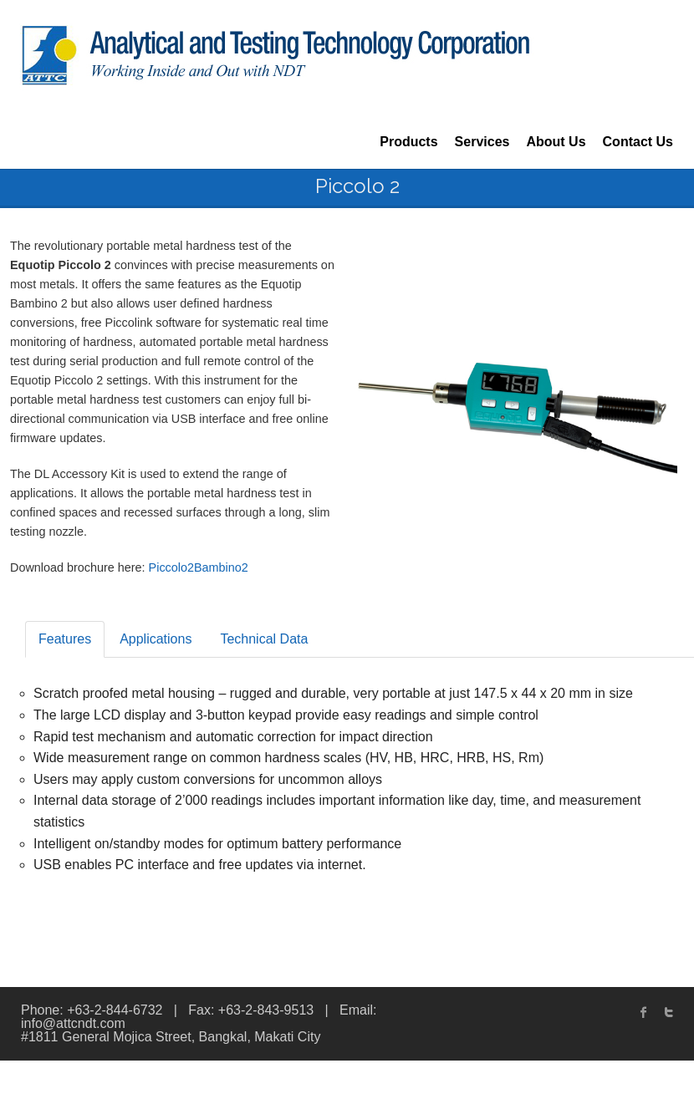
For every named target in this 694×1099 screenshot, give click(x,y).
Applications (155, 639)
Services (482, 142)
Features (64, 639)
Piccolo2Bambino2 (198, 567)
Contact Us (638, 142)
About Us (555, 142)
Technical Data (264, 639)
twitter (668, 1012)
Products (408, 142)
